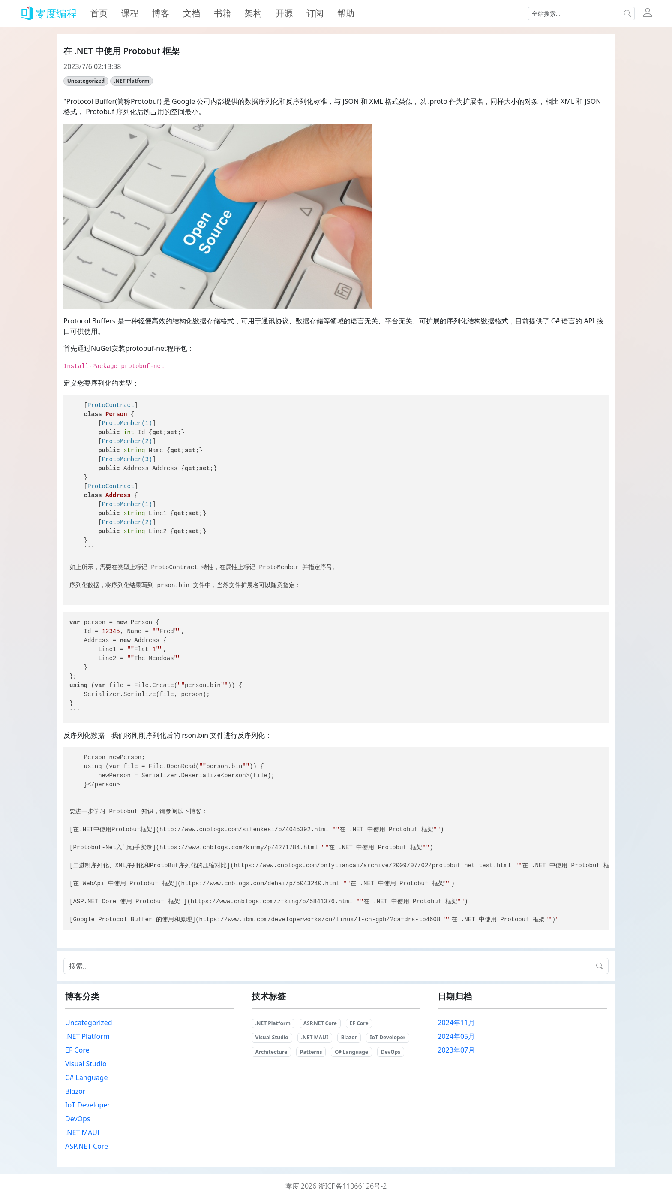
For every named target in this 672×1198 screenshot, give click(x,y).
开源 (284, 13)
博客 (160, 13)
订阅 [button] (315, 13)
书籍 (222, 13)
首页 (99, 13)
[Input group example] (574, 13)
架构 (253, 13)
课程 (129, 13)
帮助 (345, 13)
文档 (191, 13)
